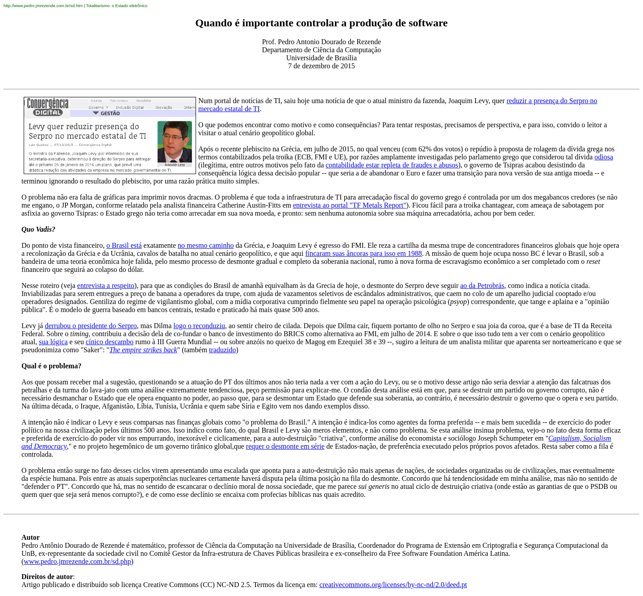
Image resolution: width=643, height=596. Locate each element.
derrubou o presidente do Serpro (91, 325)
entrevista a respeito (105, 285)
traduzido (222, 350)
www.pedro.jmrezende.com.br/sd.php (77, 561)
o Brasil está (124, 245)
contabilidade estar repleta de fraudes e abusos (392, 165)
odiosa (603, 157)
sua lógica (53, 342)
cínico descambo (110, 342)
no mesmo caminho (206, 245)
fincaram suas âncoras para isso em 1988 (363, 253)
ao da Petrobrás (482, 285)
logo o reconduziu (199, 325)
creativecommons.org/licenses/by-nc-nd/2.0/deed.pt (393, 584)
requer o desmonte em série (285, 446)
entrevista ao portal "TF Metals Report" (349, 205)
